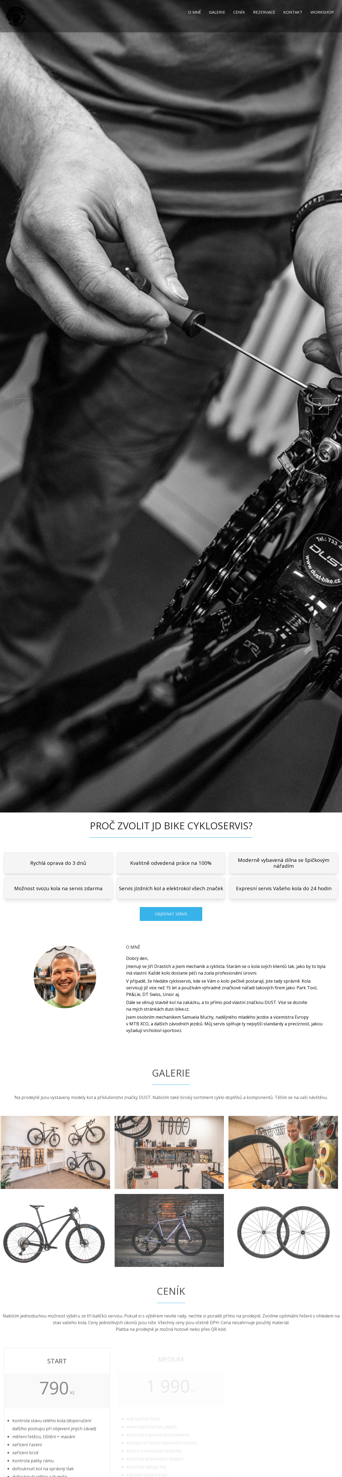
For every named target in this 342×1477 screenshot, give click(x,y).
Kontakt (292, 12)
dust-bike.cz (177, 1009)
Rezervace (264, 12)
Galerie (217, 12)
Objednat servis (171, 913)
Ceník (239, 12)
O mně (194, 12)
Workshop (322, 12)
